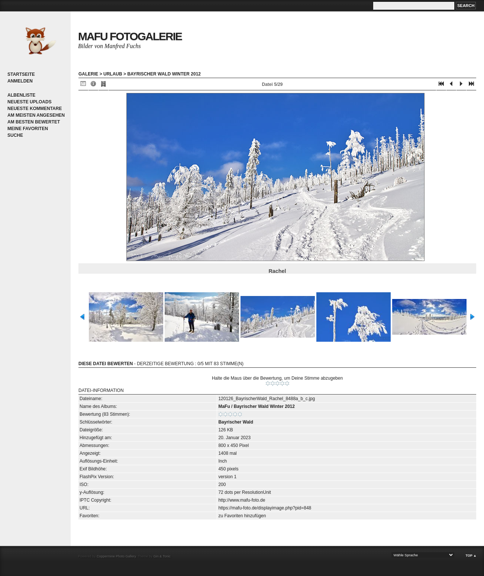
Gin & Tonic (162, 556)
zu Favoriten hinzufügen (242, 515)
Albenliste (21, 95)
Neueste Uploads (29, 101)
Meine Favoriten (27, 128)
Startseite (21, 74)
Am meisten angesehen (36, 115)
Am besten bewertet (33, 122)
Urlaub (112, 74)
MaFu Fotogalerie (130, 36)
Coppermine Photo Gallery (116, 556)
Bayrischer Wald (235, 422)
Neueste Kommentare (34, 108)
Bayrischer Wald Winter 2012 (164, 74)
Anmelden (20, 81)
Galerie (88, 74)
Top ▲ (471, 555)
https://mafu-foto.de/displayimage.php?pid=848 (264, 508)
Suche (15, 135)
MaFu (224, 406)
